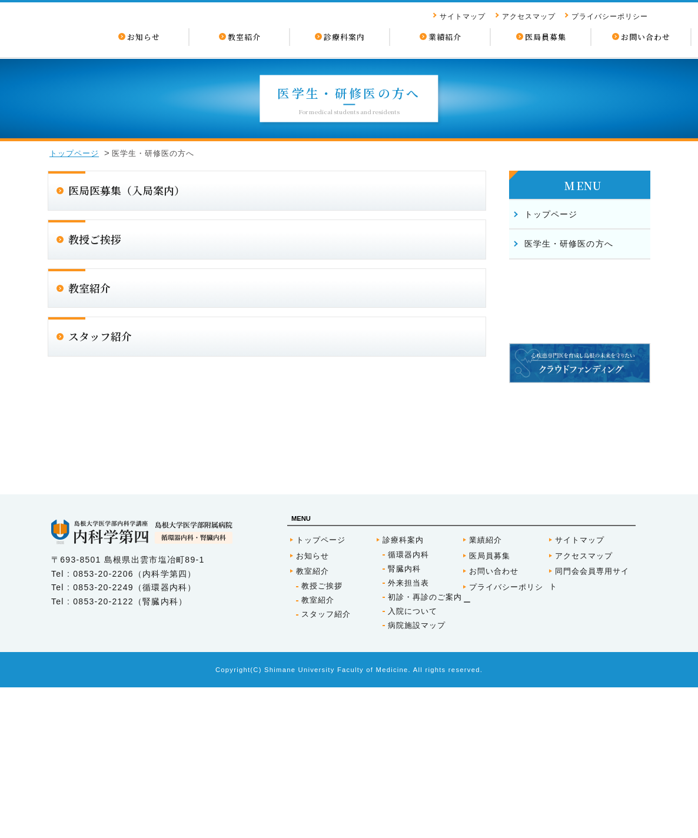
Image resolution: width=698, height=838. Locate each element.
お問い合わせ (493, 721)
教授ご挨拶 (322, 736)
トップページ (74, 153)
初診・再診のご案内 (425, 747)
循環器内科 (408, 705)
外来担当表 (408, 733)
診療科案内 (403, 690)
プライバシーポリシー (609, 16)
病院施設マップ (417, 776)
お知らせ (312, 706)
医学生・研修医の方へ (568, 243)
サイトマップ (463, 16)
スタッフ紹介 (326, 764)
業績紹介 (485, 690)
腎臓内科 (404, 719)
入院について (412, 761)
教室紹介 (312, 721)
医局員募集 (489, 706)
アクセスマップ (529, 16)
